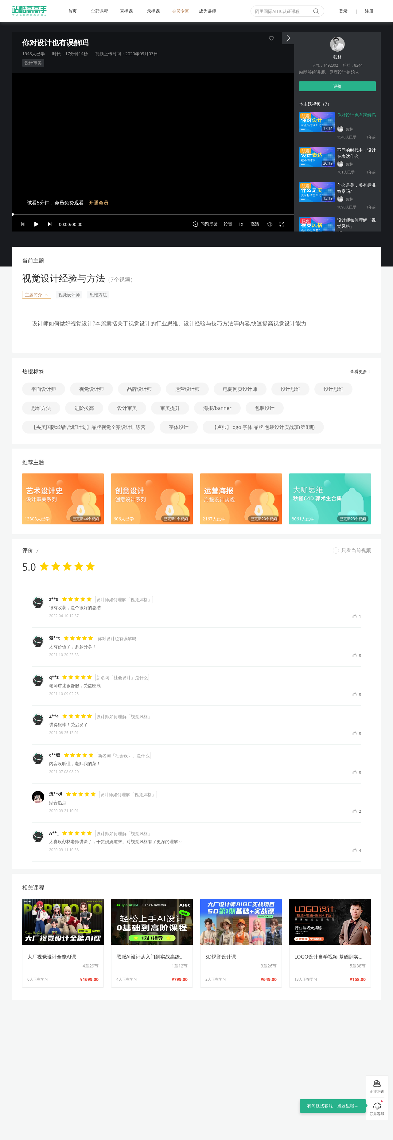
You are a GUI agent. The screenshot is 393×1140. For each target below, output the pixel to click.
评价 (337, 86)
